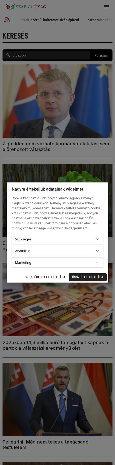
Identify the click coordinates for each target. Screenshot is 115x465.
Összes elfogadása (88, 277)
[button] (57, 239)
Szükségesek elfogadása (45, 277)
